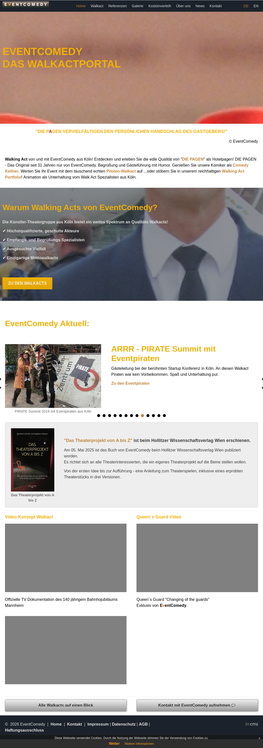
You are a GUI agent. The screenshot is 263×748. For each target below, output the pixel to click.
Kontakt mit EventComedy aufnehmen (197, 705)
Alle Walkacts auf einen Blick (65, 705)
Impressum (98, 724)
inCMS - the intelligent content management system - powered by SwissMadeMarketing (251, 724)
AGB (143, 724)
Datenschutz (123, 724)
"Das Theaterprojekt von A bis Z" (98, 440)
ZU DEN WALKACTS (27, 283)
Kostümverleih (159, 6)
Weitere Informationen (139, 744)
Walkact (97, 6)
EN (256, 6)
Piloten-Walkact (121, 171)
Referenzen (117, 6)
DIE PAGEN (193, 159)
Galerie (137, 6)
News (200, 6)
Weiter (114, 744)
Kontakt (215, 6)
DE (246, 6)
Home (81, 6)
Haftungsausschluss (24, 730)
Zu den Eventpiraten (130, 383)
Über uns (183, 6)
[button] (98, 415)
